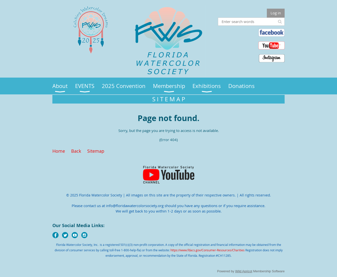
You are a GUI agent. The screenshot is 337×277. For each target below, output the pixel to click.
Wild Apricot (243, 271)
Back (76, 151)
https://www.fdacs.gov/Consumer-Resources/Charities (207, 250)
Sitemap (95, 151)
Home (58, 151)
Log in (276, 12)
